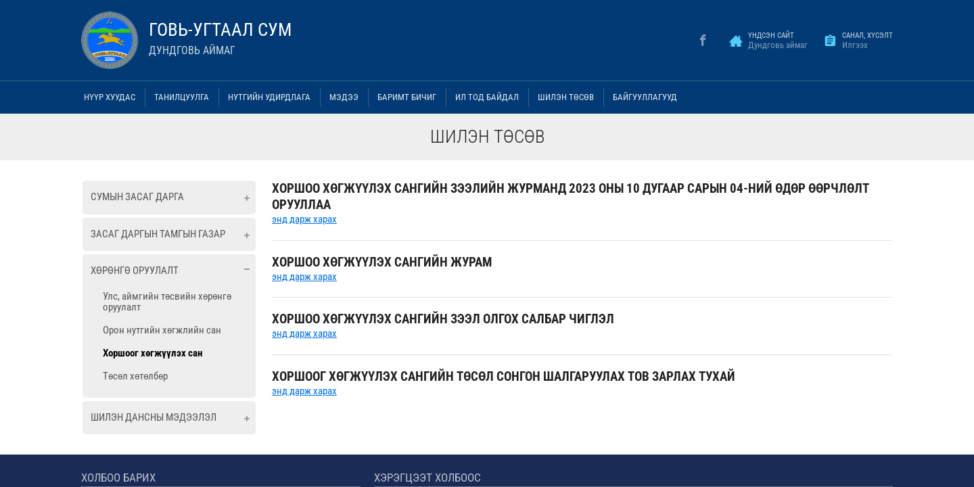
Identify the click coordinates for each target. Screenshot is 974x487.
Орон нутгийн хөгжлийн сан (162, 330)
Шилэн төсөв (566, 97)
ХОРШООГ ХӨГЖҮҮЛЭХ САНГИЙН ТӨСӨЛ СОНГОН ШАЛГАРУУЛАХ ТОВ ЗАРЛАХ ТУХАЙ (503, 376)
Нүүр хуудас (109, 97)
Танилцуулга (181, 97)
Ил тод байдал (487, 97)
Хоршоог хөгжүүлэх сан (152, 353)
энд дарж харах (304, 219)
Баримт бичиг (406, 97)
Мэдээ (343, 97)
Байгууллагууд (645, 97)
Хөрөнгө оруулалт (135, 270)
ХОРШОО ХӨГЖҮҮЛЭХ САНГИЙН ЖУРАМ (382, 262)
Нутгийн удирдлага (269, 97)
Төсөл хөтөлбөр (135, 376)
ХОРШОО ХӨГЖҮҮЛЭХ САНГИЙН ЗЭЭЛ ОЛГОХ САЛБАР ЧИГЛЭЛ (443, 319)
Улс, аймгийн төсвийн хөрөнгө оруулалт (167, 301)
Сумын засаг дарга (137, 197)
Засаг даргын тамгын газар (158, 234)
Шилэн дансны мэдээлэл (153, 417)
